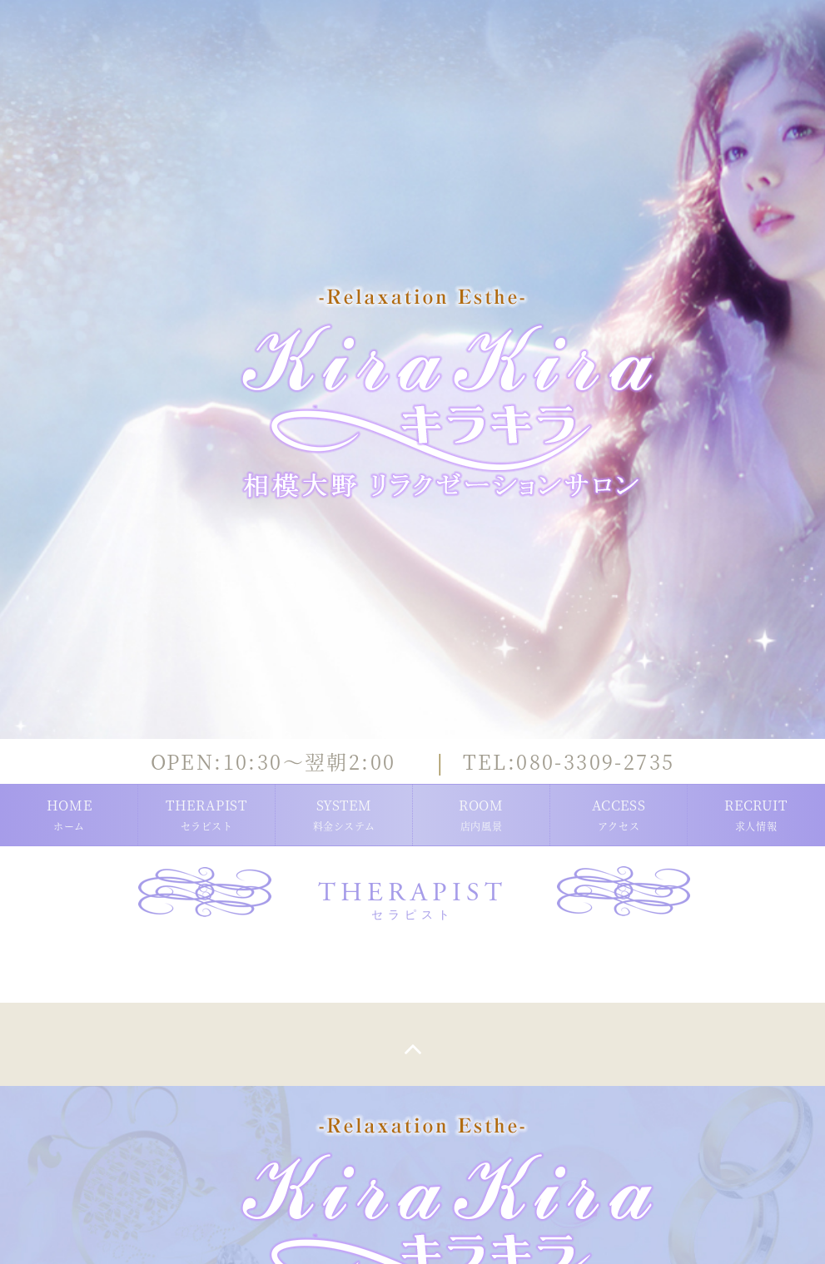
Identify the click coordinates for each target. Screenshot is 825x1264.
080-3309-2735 (569, 761)
